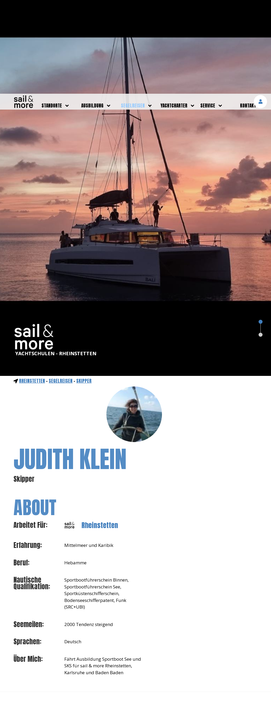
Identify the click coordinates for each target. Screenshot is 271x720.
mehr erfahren (210, 702)
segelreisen (133, 11)
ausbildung (92, 11)
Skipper (84, 287)
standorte (52, 11)
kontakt (248, 11)
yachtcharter (174, 11)
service (207, 11)
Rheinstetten (32, 287)
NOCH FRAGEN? (135, 654)
